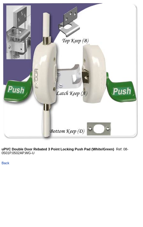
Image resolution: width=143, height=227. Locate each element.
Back (5, 163)
